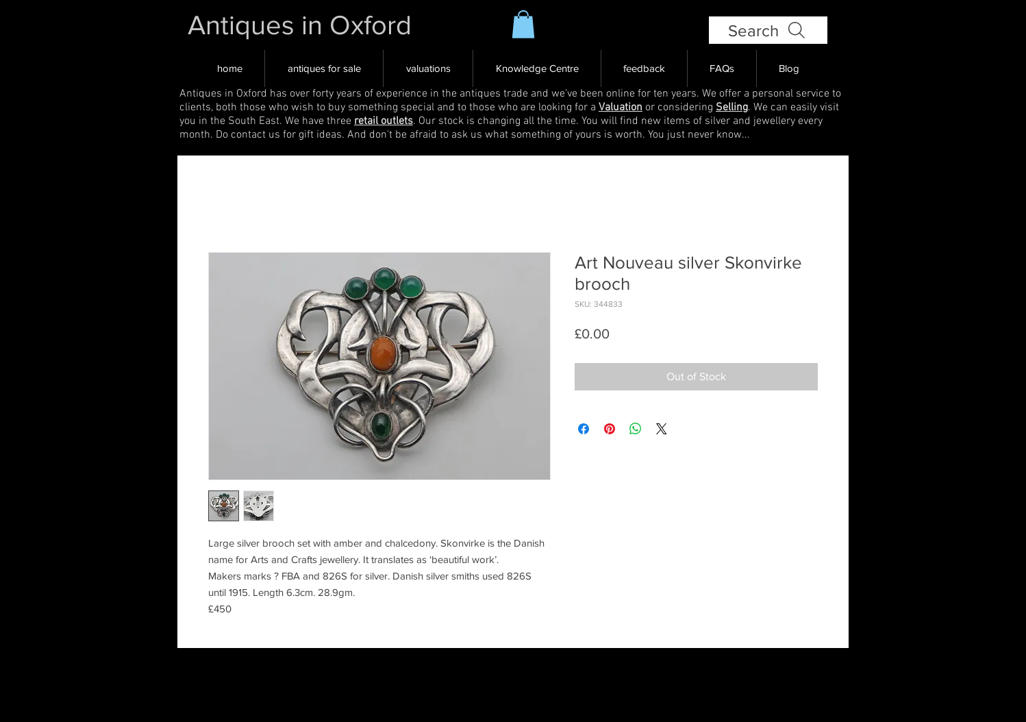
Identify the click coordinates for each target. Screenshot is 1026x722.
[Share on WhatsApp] (635, 429)
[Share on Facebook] (583, 429)
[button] (523, 24)
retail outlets (383, 121)
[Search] (768, 30)
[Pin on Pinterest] (609, 429)
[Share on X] (661, 429)
